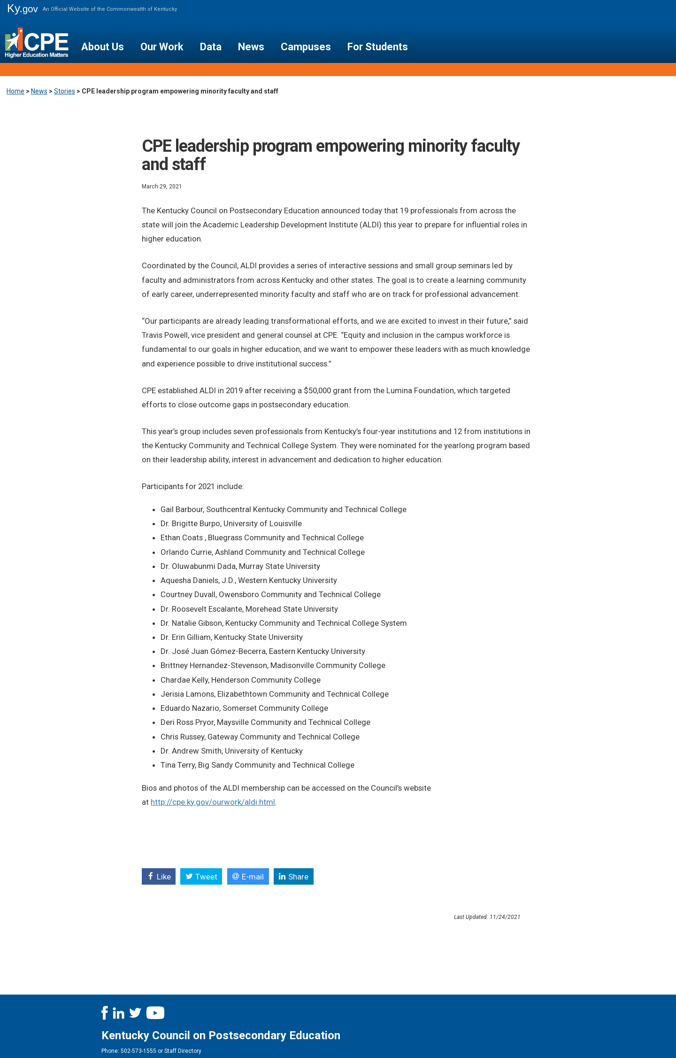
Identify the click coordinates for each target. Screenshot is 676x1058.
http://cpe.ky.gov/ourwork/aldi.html (213, 802)
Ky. (22, 8)
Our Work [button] (162, 47)
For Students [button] (377, 47)
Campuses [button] (306, 47)
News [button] (251, 47)
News (39, 91)
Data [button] (211, 47)
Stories (64, 91)
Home (15, 91)
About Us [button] (102, 47)
